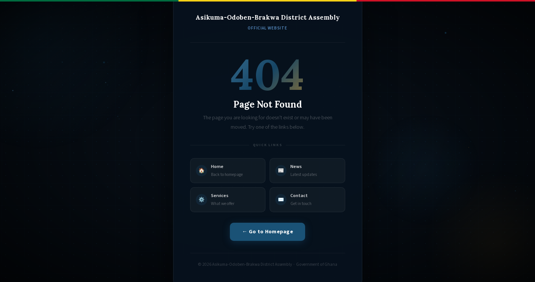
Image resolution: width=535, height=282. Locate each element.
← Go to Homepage (267, 232)
